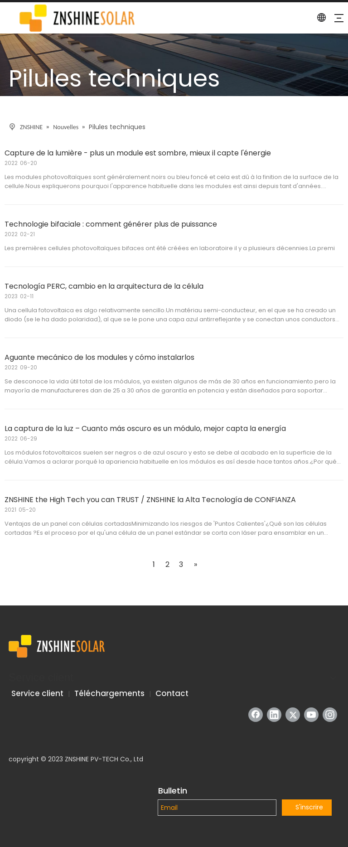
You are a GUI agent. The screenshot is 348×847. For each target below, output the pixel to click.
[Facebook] (255, 714)
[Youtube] (311, 714)
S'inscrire (309, 807)
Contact (171, 693)
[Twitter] (292, 714)
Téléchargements (109, 693)
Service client (37, 693)
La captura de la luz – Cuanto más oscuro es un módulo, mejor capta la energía (145, 428)
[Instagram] (330, 714)
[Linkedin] (274, 714)
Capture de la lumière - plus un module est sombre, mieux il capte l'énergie (138, 153)
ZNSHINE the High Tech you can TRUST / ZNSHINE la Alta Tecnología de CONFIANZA (150, 499)
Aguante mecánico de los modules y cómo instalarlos (99, 357)
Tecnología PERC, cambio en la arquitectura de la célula (104, 286)
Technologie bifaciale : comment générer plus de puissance (111, 224)
